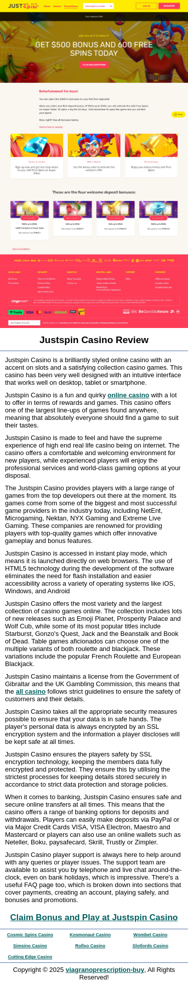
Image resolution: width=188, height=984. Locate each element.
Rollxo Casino (90, 945)
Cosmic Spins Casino (30, 934)
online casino (128, 395)
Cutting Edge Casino (30, 956)
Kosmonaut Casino (90, 934)
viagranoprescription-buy (105, 969)
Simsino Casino (30, 945)
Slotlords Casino (150, 945)
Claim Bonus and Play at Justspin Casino (93, 917)
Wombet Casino (150, 934)
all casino (31, 691)
